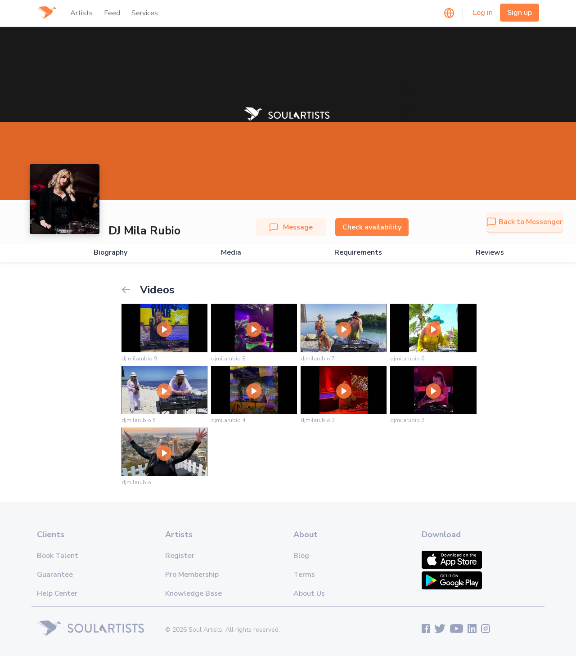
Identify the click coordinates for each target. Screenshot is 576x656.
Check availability (371, 227)
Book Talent (57, 555)
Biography (110, 252)
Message (291, 227)
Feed (112, 13)
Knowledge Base (193, 593)
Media (231, 252)
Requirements (358, 252)
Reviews (490, 252)
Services (144, 13)
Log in (483, 13)
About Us (309, 593)
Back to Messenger (524, 222)
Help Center (57, 593)
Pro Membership (192, 574)
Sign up (519, 13)
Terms (304, 574)
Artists (81, 13)
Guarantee (55, 574)
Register (179, 555)
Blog (301, 555)
